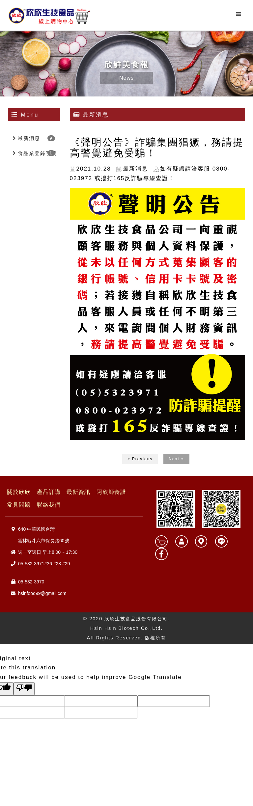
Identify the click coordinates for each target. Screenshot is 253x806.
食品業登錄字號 (37, 153)
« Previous (140, 459)
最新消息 (29, 138)
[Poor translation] (24, 688)
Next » (176, 459)
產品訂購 (49, 492)
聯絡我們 (49, 505)
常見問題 (19, 505)
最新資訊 (78, 492)
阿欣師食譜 (111, 492)
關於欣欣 (19, 492)
